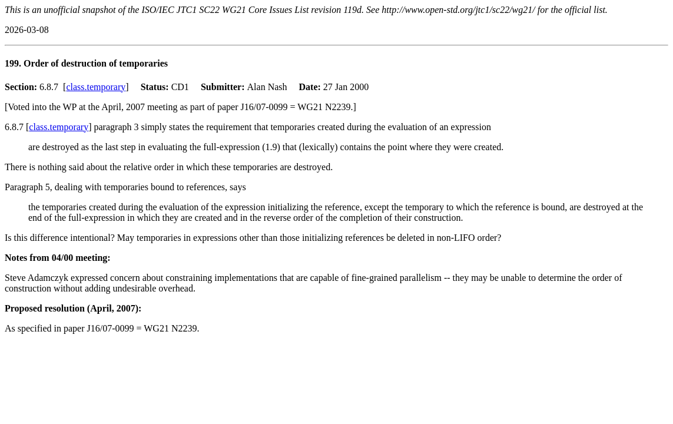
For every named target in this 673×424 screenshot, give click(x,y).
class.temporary (95, 87)
